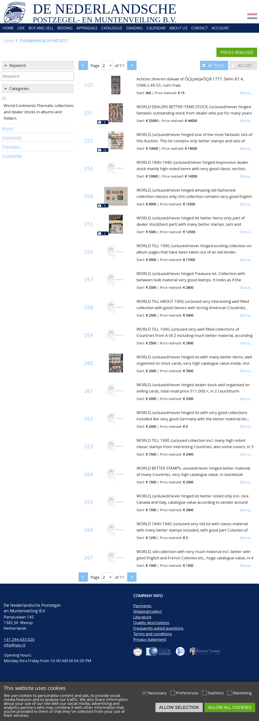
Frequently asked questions (158, 628)
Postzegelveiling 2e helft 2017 (44, 40)
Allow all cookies (230, 707)
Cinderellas (12, 155)
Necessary (157, 693)
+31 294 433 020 (19, 639)
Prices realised (236, 52)
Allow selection (179, 707)
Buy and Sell (41, 28)
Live (21, 28)
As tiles (216, 65)
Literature (142, 617)
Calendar (156, 28)
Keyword (17, 65)
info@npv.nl (14, 645)
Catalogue (111, 28)
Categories (19, 88)
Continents (12, 137)
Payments (142, 605)
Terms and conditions (152, 633)
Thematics (11, 146)
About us (178, 28)
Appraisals (86, 28)
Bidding (65, 28)
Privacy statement (149, 639)
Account (220, 28)
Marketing (242, 693)
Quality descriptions (151, 622)
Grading (134, 28)
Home (8, 28)
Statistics (216, 693)
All (4, 97)
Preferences (187, 693)
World (7, 128)
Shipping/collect (147, 611)
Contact (199, 28)
